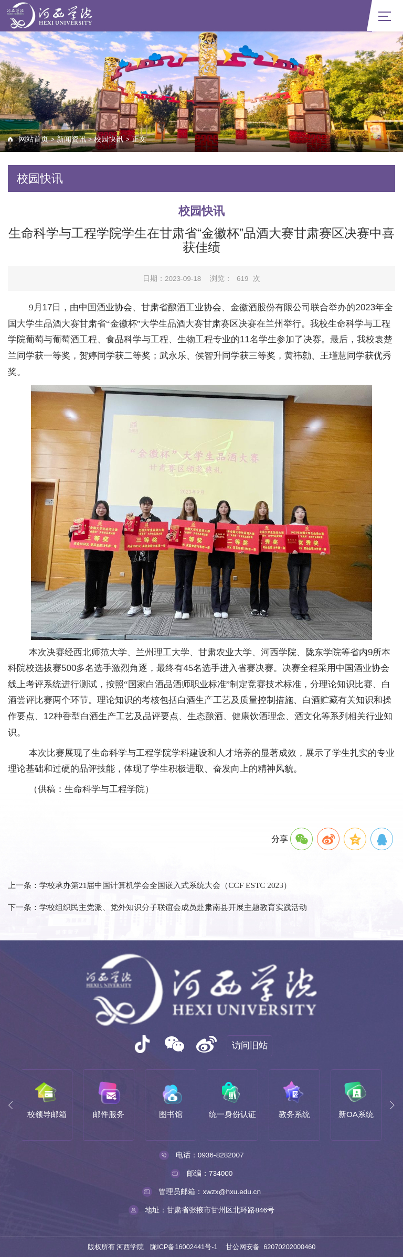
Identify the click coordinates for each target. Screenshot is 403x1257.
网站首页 (33, 139)
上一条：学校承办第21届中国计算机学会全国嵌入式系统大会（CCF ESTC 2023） (149, 885)
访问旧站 (250, 1045)
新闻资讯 (71, 139)
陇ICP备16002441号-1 (183, 1247)
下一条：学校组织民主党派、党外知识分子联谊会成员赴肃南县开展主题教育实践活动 (157, 907)
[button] (10, 1105)
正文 (139, 139)
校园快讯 (108, 139)
